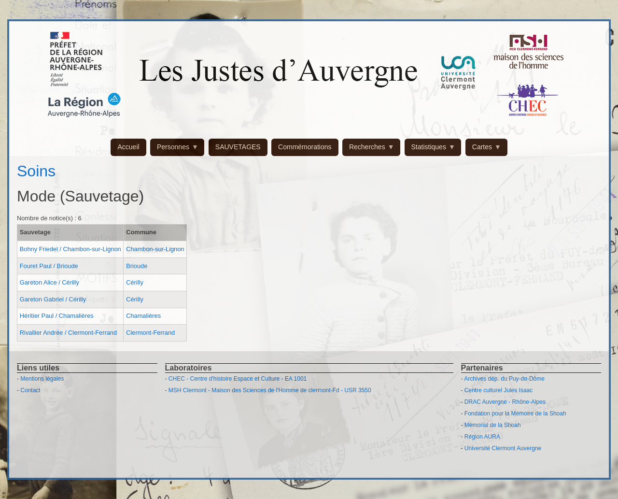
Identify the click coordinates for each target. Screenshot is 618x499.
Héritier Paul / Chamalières (57, 315)
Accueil (128, 147)
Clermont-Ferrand (150, 332)
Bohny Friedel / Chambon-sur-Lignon (70, 249)
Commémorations (304, 147)
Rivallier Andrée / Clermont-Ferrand (68, 332)
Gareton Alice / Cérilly (49, 282)
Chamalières (143, 315)
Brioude (136, 266)
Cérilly (134, 282)
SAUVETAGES (238, 147)
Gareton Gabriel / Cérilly (53, 299)
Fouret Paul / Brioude (49, 266)
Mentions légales (42, 378)
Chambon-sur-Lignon (155, 249)
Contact (30, 390)
